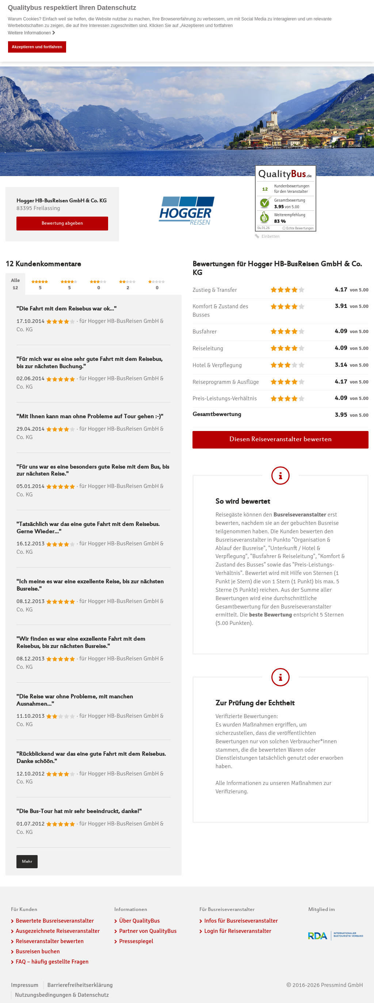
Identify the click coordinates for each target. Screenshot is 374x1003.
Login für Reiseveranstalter (237, 931)
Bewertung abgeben (62, 223)
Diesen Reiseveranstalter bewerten (280, 439)
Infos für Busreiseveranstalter (241, 920)
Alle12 (15, 284)
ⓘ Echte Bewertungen (297, 228)
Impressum (24, 984)
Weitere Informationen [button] (32, 32)
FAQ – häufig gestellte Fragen (52, 961)
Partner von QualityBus (147, 931)
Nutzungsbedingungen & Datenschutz (62, 995)
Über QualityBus (139, 920)
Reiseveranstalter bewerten (50, 941)
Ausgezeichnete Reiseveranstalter (58, 931)
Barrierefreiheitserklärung (80, 984)
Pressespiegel (136, 941)
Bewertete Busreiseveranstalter (55, 920)
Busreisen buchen (38, 951)
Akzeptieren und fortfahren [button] (37, 47)
